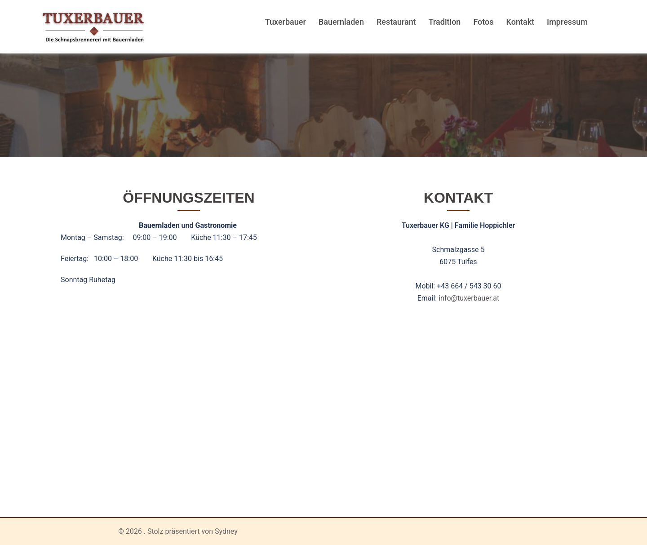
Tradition (445, 22)
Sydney (226, 531)
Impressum (567, 22)
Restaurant (396, 22)
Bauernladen (341, 22)
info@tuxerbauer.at (469, 298)
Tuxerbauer (285, 22)
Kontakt (520, 22)
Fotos (483, 22)
